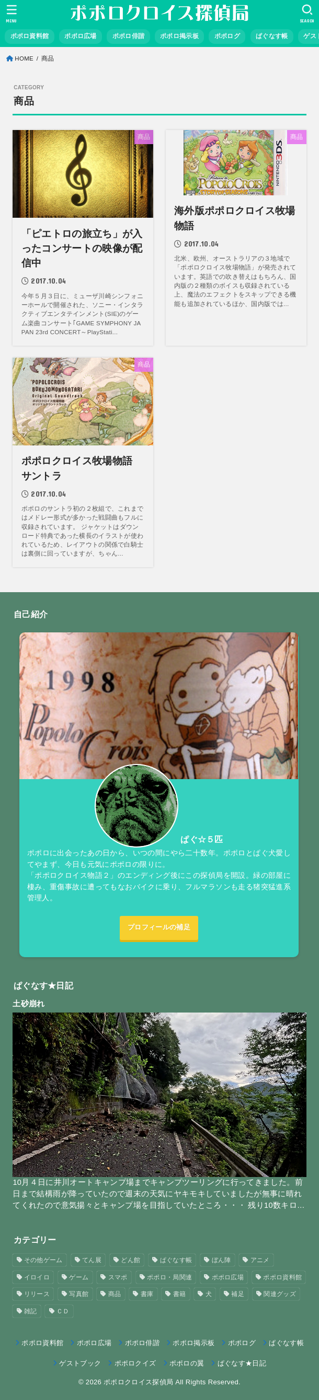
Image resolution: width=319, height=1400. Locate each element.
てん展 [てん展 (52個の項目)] (91, 1260)
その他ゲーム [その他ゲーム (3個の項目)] (43, 1260)
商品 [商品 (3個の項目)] (114, 1294)
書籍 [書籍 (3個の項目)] (179, 1294)
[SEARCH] (307, 13)
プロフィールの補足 (159, 927)
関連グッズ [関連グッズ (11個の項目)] (280, 1294)
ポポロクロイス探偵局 (138, 1382)
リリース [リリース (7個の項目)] (37, 1294)
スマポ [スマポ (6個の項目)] (118, 1277)
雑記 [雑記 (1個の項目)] (30, 1311)
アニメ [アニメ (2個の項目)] (260, 1260)
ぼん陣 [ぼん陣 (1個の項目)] (221, 1260)
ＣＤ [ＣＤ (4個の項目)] (63, 1311)
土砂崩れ (28, 1003)
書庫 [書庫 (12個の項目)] (147, 1294)
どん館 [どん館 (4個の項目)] (130, 1260)
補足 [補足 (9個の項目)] (237, 1294)
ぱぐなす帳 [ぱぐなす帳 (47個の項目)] (176, 1260)
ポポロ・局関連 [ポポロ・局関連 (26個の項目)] (169, 1277)
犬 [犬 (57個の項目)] (209, 1294)
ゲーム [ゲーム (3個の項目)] (78, 1277)
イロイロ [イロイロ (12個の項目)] (37, 1277)
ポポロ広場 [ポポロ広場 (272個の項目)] (228, 1277)
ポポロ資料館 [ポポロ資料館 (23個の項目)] (282, 1277)
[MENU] (12, 13)
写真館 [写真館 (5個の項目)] (78, 1294)
